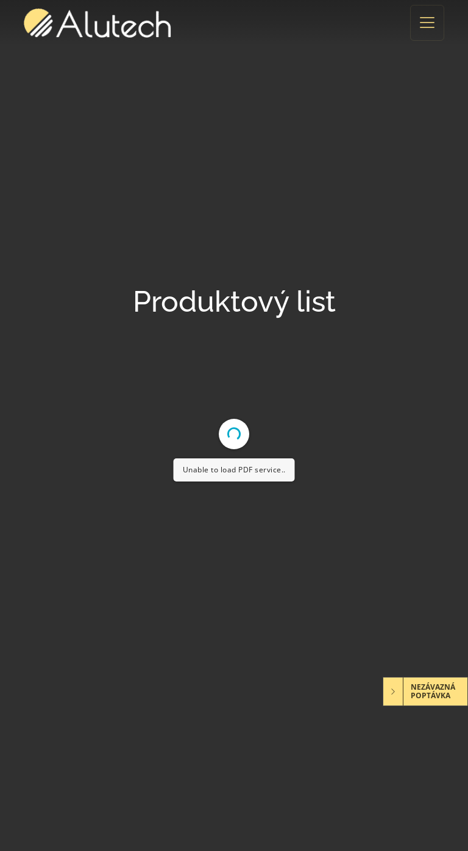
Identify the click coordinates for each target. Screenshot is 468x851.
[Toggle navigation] (427, 23)
